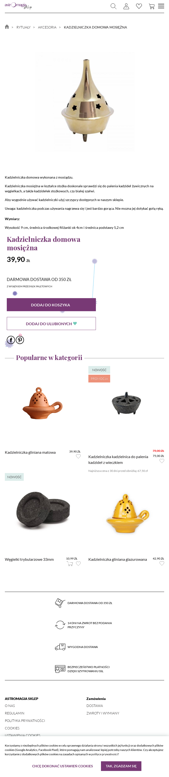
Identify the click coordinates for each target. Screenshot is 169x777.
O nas (10, 706)
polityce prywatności (104, 754)
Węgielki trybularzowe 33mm (29, 559)
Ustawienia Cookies (22, 735)
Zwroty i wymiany (102, 713)
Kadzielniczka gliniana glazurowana (117, 559)
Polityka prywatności (25, 721)
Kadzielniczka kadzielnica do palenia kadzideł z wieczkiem (118, 459)
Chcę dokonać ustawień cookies (62, 766)
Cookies (12, 728)
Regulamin (14, 713)
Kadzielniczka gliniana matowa (30, 452)
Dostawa (94, 706)
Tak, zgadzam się (121, 766)
